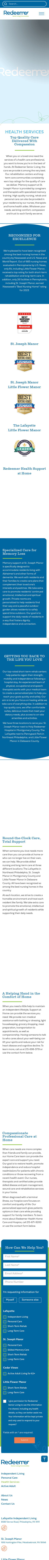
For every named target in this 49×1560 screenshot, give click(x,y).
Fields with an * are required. (18, 1433)
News (4, 1500)
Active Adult (8, 1486)
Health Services (10, 1482)
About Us (6, 1495)
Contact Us (8, 1504)
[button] (42, 13)
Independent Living (12, 1474)
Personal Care (9, 1478)
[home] (15, 13)
